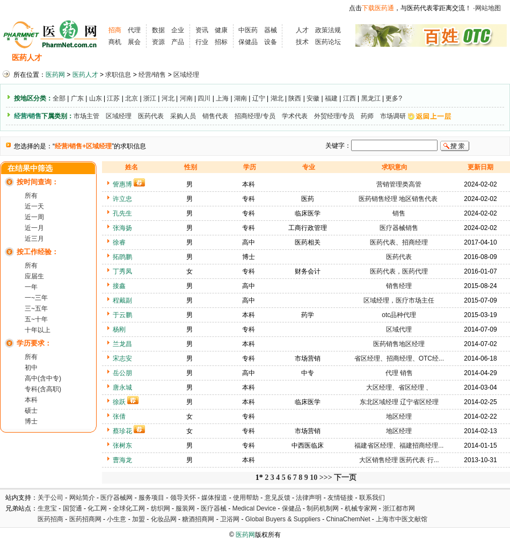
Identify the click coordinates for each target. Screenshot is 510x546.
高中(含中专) (43, 378)
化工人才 (361, 58)
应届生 (34, 276)
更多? (393, 98)
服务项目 (151, 497)
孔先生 (122, 213)
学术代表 (295, 116)
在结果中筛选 (30, 168)
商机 (114, 42)
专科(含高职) (43, 389)
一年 (31, 287)
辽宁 (258, 98)
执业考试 (188, 58)
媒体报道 (214, 497)
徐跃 (119, 402)
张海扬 (122, 228)
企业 (177, 30)
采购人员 (183, 116)
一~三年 (36, 297)
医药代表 (151, 116)
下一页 (345, 477)
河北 (168, 98)
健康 (221, 30)
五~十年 (36, 319)
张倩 (119, 416)
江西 (349, 98)
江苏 (113, 98)
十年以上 (37, 330)
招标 (221, 42)
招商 (114, 30)
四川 (204, 98)
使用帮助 (246, 497)
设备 (270, 42)
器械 (270, 30)
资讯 (201, 30)
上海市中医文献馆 (401, 519)
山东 (95, 98)
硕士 (31, 410)
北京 (131, 98)
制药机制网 (323, 508)
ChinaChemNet (348, 519)
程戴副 (122, 300)
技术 (302, 42)
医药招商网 (85, 519)
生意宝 (47, 508)
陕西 (294, 98)
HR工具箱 (317, 58)
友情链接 (340, 497)
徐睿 (119, 242)
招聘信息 (68, 58)
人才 (302, 30)
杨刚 (119, 329)
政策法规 (328, 30)
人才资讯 (231, 58)
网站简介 (82, 497)
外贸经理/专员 (334, 116)
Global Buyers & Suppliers (282, 519)
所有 (31, 195)
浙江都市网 (399, 508)
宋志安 (122, 358)
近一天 (34, 206)
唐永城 (122, 387)
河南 (186, 98)
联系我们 (372, 497)
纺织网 (160, 508)
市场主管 (86, 116)
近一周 (34, 217)
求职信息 (110, 58)
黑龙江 (371, 98)
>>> (325, 477)
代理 (134, 30)
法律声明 (309, 497)
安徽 (313, 98)
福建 (331, 98)
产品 (177, 42)
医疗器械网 (116, 497)
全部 (59, 98)
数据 (158, 30)
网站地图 (488, 8)
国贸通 (72, 508)
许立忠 (122, 199)
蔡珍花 (122, 431)
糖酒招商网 (198, 519)
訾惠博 (122, 184)
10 (313, 477)
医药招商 (50, 519)
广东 (77, 98)
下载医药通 (378, 8)
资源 (158, 42)
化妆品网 (164, 519)
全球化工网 (129, 508)
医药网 (55, 74)
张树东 (122, 445)
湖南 (240, 98)
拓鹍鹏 (122, 257)
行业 (201, 42)
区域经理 (186, 74)
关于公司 (50, 497)
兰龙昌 (122, 344)
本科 (31, 400)
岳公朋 (122, 373)
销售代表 (215, 116)
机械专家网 (361, 508)
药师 (367, 116)
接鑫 (119, 286)
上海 (222, 98)
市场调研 (393, 116)
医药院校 (273, 58)
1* (259, 477)
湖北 (277, 98)
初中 (31, 367)
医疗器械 (214, 508)
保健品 (248, 42)
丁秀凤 (122, 271)
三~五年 (36, 308)
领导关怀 (183, 497)
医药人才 (27, 58)
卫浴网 (230, 519)
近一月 (34, 228)
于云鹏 (122, 315)
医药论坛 (328, 42)
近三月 (34, 238)
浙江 (149, 98)
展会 (134, 42)
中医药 (248, 30)
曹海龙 (122, 460)
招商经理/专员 (255, 116)
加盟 (139, 519)
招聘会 (149, 58)
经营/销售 (152, 74)
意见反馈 (277, 497)
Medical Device (254, 508)
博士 (31, 421)
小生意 (116, 519)
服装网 (185, 508)
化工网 (97, 508)
